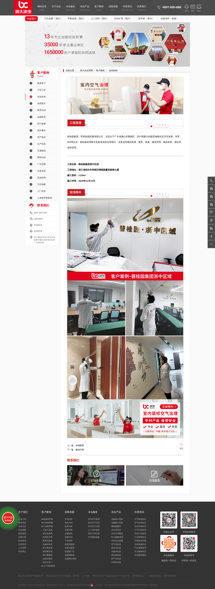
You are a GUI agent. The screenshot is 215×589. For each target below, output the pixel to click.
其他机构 (41, 177)
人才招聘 (22, 548)
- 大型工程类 (47, 530)
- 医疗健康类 (47, 555)
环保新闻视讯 (140, 555)
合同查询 (22, 544)
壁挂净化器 (116, 548)
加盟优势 (69, 530)
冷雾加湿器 (116, 562)
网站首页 (42, 8)
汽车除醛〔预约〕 (53, 18)
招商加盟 (113, 8)
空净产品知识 (140, 533)
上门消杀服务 (94, 530)
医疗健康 (41, 123)
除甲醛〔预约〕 (146, 18)
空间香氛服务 (94, 537)
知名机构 (41, 96)
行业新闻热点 (140, 537)
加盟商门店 (70, 551)
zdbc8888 (38, 219)
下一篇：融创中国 (75, 449)
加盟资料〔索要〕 (170, 18)
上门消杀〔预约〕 (100, 18)
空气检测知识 (140, 519)
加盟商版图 (70, 555)
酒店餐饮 (41, 130)
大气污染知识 (140, 530)
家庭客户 (41, 83)
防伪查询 (22, 541)
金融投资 (41, 117)
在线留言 (38, 225)
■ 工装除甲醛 (47, 526)
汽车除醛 (41, 184)
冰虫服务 (70, 8)
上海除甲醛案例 (44, 198)
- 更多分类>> (47, 562)
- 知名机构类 (47, 533)
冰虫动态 (22, 526)
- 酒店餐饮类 (47, 551)
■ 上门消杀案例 (48, 566)
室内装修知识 (140, 544)
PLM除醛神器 (117, 537)
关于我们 (23, 512)
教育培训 (41, 110)
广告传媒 (41, 164)
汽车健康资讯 (140, 548)
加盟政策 (69, 533)
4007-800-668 (40, 212)
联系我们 (141, 8)
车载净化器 (116, 551)
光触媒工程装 (117, 523)
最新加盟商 (70, 544)
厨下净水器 (116, 559)
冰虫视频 (22, 530)
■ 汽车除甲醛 (47, 523)
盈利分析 (69, 526)
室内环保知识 (140, 526)
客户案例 (99, 8)
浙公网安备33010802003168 (80, 585)
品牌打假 (22, 537)
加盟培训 (69, 537)
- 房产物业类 (47, 548)
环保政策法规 (140, 541)
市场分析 (69, 519)
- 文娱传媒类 (47, 559)
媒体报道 (22, 533)
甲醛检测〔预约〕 (77, 18)
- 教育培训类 (47, 541)
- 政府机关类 (47, 537)
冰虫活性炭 (116, 530)
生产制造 (41, 144)
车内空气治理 (94, 526)
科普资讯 (127, 8)
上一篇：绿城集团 (75, 445)
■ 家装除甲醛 (47, 519)
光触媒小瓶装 (117, 519)
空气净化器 (116, 544)
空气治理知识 (140, 523)
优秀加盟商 (70, 548)
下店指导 (69, 541)
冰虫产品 (85, 8)
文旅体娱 (41, 171)
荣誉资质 (22, 523)
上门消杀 (41, 191)
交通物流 (41, 150)
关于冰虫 (56, 8)
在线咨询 (38, 231)
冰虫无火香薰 (117, 541)
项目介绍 (69, 523)
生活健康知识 (140, 551)
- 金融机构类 (47, 544)
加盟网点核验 (70, 559)
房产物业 (41, 137)
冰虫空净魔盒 (117, 533)
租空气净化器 (94, 533)
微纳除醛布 (116, 526)
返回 (181, 448)
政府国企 (41, 103)
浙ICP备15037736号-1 (56, 585)
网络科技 (41, 157)
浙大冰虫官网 (86, 70)
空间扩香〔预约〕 (123, 18)
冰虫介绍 (22, 519)
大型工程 (41, 90)
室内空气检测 (94, 519)
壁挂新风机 (116, 555)
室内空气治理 (94, 523)
